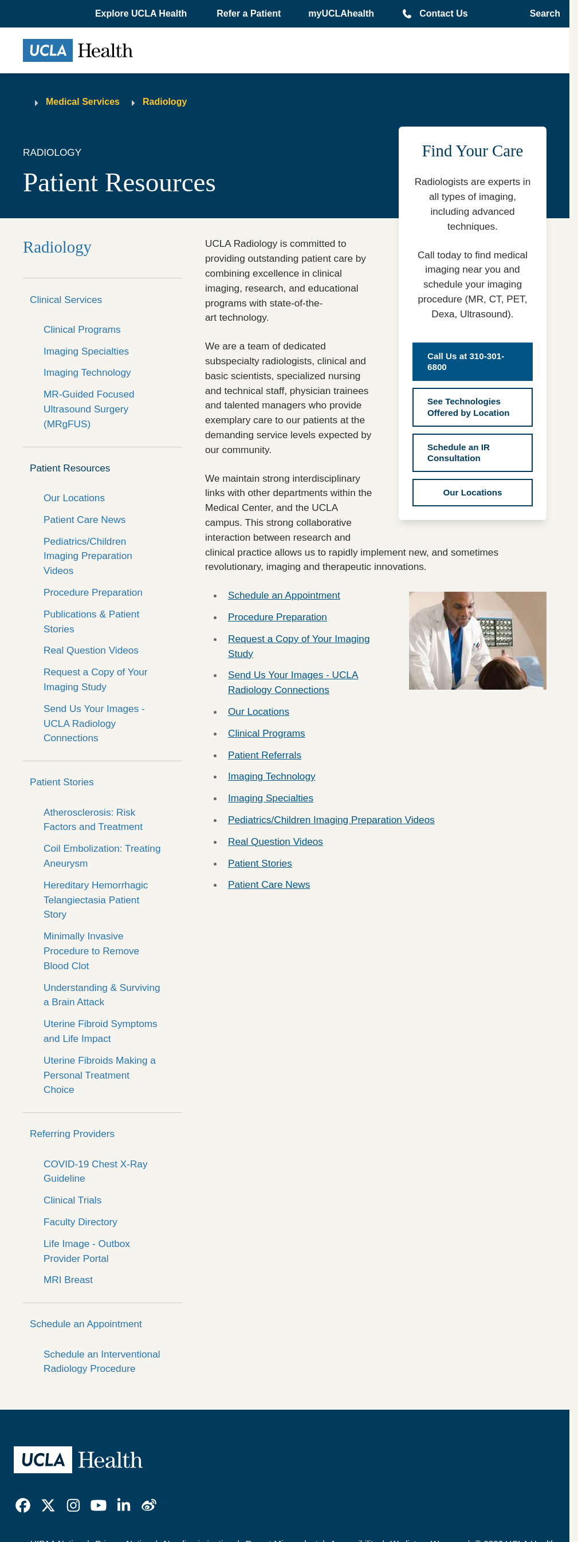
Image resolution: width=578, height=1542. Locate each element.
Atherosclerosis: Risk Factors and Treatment (93, 820)
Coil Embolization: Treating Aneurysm (102, 856)
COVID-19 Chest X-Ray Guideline (95, 1171)
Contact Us (443, 13)
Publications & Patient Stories (91, 621)
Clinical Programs (82, 329)
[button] (142, 13)
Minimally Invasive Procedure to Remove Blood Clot (91, 950)
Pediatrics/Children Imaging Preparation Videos (88, 556)
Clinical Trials (72, 1200)
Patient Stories (62, 782)
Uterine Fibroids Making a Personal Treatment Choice (100, 1075)
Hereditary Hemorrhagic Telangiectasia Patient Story (96, 900)
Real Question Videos (91, 650)
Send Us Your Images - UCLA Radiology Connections (94, 723)
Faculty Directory (80, 1222)
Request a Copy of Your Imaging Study (96, 679)
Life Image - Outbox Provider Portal (87, 1251)
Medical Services (83, 102)
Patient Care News (84, 519)
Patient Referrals (264, 755)
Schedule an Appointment (86, 1323)
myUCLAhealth (341, 13)
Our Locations (74, 497)
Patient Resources (70, 468)
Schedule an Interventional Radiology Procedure (102, 1361)
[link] (23, 1505)
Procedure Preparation (93, 592)
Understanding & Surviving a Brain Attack (102, 995)
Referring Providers (72, 1133)
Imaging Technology (87, 372)
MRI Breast (68, 1279)
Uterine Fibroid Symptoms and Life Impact (101, 1031)
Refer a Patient (249, 13)
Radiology (165, 102)
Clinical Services (66, 299)
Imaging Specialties (86, 351)
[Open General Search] (541, 14)
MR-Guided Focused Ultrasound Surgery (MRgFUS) (89, 409)
